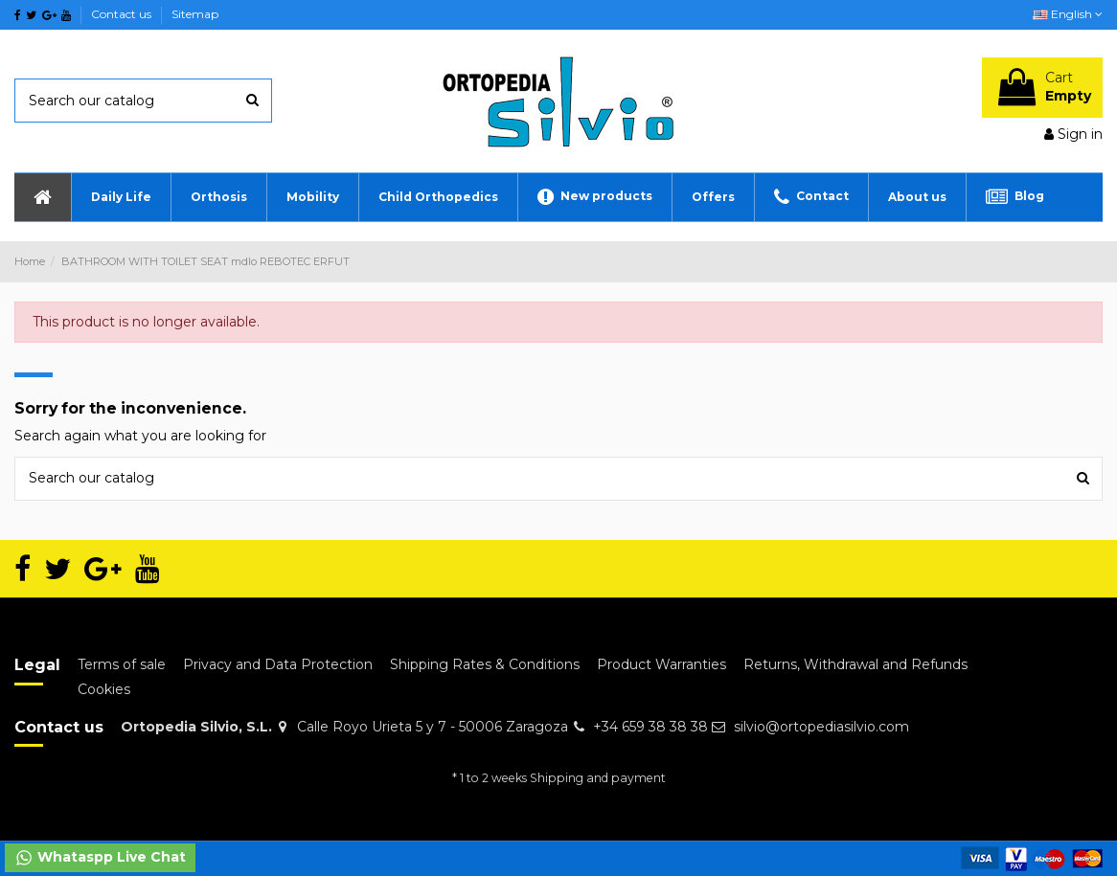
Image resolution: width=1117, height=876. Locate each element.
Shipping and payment (598, 778)
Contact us (122, 14)
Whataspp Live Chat (100, 857)
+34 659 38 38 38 (650, 726)
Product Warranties (661, 664)
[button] (121, 197)
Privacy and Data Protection (278, 664)
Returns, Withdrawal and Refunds (855, 664)
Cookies (104, 689)
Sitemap (194, 14)
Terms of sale (122, 664)
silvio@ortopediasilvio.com (821, 726)
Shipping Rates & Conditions (485, 664)
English (1068, 14)
